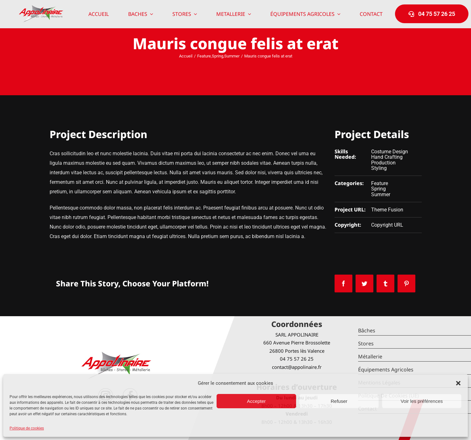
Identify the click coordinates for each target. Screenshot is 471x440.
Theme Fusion (387, 210)
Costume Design (389, 152)
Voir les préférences (422, 401)
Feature (379, 183)
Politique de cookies (27, 428)
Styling (379, 168)
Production (383, 163)
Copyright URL (387, 225)
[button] (458, 383)
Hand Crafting (387, 157)
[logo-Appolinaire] (41, 7)
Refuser (339, 401)
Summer (380, 194)
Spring (378, 189)
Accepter (256, 401)
